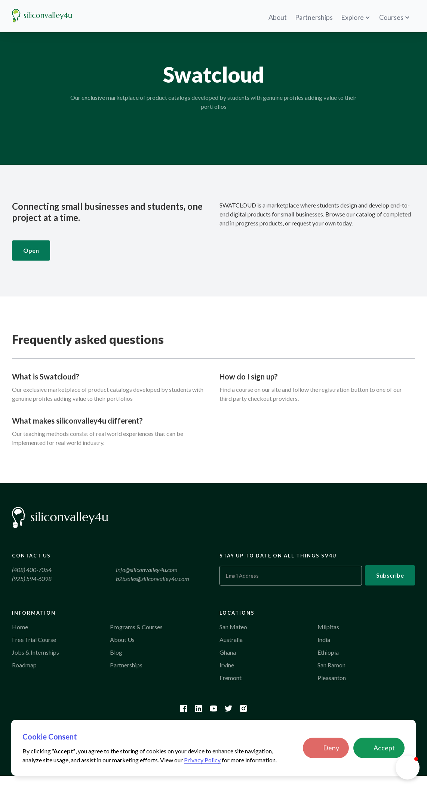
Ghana (227, 652)
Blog (116, 652)
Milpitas (328, 626)
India (323, 639)
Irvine (226, 664)
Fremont (230, 677)
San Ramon (331, 664)
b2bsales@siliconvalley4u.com (152, 578)
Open (31, 250)
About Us (122, 639)
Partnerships (126, 664)
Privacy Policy (202, 759)
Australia (231, 639)
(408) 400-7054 (32, 569)
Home (20, 626)
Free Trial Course (34, 639)
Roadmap (24, 664)
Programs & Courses (136, 626)
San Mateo (233, 626)
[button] (326, 748)
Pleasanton (331, 677)
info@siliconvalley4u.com (147, 569)
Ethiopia (328, 652)
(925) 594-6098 (32, 578)
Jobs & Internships (35, 652)
